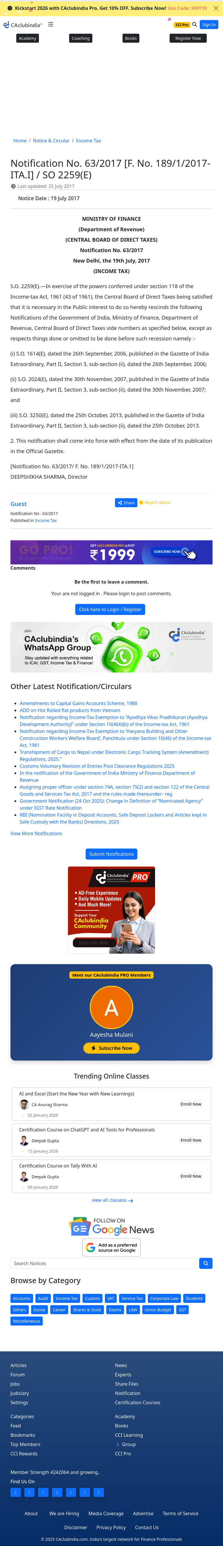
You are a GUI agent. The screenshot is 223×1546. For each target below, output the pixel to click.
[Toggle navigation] (51, 24)
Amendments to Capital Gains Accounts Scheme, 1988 (78, 703)
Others (19, 1309)
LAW (133, 1309)
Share (126, 502)
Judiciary (19, 1393)
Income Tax (46, 520)
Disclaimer (75, 1527)
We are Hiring (64, 1513)
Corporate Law (164, 1298)
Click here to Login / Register (110, 609)
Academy (27, 38)
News (121, 1365)
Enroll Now (191, 1104)
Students (194, 1298)
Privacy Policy (111, 1527)
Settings (19, 1402)
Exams (115, 1309)
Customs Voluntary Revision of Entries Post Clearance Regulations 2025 (97, 766)
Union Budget (158, 1309)
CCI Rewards (24, 1453)
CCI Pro (123, 1453)
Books (131, 38)
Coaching (80, 38)
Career (59, 1309)
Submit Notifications (111, 854)
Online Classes (111, 1076)
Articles (18, 1365)
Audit (43, 1298)
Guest (18, 504)
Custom (92, 1298)
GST (182, 1309)
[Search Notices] (104, 1263)
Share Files (126, 1384)
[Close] (216, 8)
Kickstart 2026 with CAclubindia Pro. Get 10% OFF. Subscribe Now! (107, 8)
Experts (123, 1374)
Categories (22, 1416)
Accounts (21, 1298)
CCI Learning (129, 1435)
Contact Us (147, 1527)
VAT (110, 1298)
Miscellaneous (26, 1321)
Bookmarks (22, 1435)
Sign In (209, 24)
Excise (39, 1309)
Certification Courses (137, 1402)
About (31, 1513)
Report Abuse (154, 502)
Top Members (25, 1444)
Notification (128, 1393)
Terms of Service (180, 1513)
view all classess (113, 1200)
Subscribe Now (111, 1048)
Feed (15, 1426)
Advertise (143, 1513)
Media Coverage (106, 1513)
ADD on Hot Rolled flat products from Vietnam (70, 710)
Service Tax (132, 1298)
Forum (17, 1374)
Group (125, 1444)
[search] (206, 1263)
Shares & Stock (87, 1309)
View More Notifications (36, 833)
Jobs (15, 1384)
